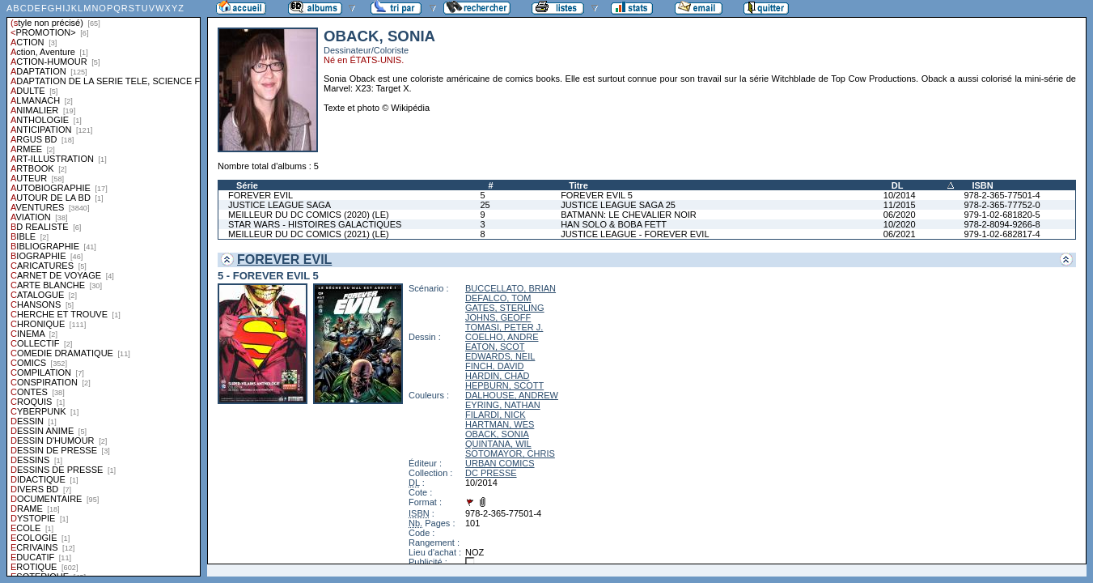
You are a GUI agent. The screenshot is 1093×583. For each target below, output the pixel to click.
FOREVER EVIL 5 (597, 195)
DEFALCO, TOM (498, 298)
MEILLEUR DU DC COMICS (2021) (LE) (308, 234)
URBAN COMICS (500, 463)
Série (247, 185)
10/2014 (899, 195)
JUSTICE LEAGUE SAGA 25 (618, 205)
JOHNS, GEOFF (498, 317)
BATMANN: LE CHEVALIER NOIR (629, 214)
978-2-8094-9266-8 (1002, 224)
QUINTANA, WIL (498, 444)
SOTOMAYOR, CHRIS (510, 453)
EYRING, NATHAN (502, 405)
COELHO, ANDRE (501, 337)
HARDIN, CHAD (497, 376)
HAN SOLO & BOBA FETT (614, 224)
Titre (578, 185)
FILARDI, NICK (495, 414)
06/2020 (899, 214)
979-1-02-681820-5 (1002, 214)
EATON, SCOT (495, 346)
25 (484, 205)
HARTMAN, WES (499, 424)
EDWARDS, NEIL (500, 356)
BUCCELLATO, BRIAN (510, 288)
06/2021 (899, 234)
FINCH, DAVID (494, 366)
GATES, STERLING (504, 308)
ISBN (982, 185)
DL (898, 185)
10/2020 (899, 224)
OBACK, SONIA (497, 434)
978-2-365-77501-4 (1002, 195)
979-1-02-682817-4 (1002, 234)
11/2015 (899, 205)
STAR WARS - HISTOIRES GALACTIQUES (314, 224)
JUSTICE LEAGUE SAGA (279, 205)
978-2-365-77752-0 (1002, 205)
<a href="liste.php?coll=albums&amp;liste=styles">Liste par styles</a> (103, 288)
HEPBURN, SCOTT (504, 385)
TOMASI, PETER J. (504, 327)
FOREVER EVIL (260, 195)
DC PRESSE (491, 473)
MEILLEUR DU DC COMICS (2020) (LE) (308, 214)
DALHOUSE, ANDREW (511, 395)
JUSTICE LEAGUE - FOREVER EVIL (635, 234)
